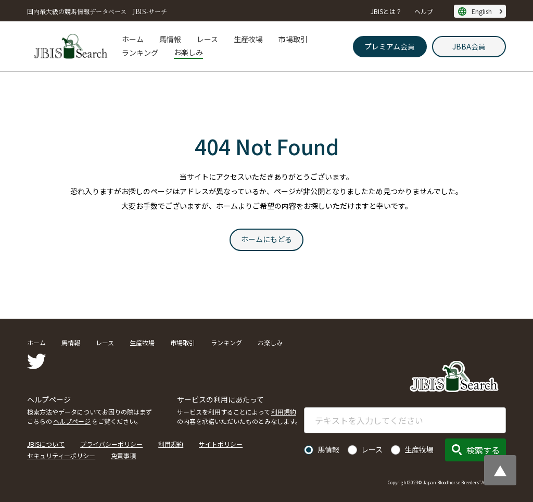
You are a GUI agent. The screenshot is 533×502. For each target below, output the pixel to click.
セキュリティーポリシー (61, 455)
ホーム (133, 39)
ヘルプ (423, 11)
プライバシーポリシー (111, 444)
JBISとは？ (386, 11)
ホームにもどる (266, 239)
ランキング (140, 52)
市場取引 (293, 39)
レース (207, 39)
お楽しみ (188, 52)
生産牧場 (248, 39)
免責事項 (123, 455)
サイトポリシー (221, 444)
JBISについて (46, 444)
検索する (483, 450)
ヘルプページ (72, 421)
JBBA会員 (469, 46)
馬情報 (170, 39)
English (482, 11)
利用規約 (283, 411)
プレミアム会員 (389, 46)
